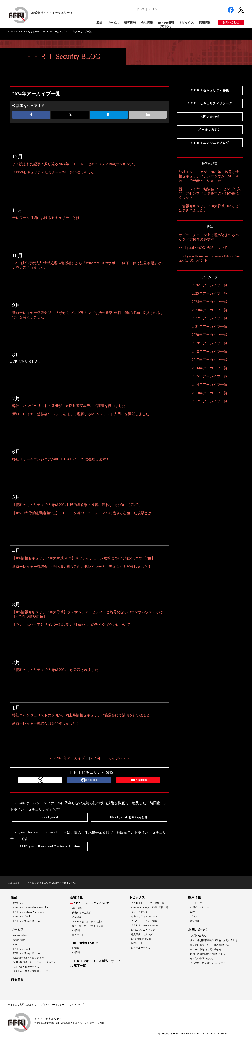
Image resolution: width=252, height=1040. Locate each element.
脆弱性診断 (19, 939)
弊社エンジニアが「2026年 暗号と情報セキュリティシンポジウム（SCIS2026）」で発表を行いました (209, 176)
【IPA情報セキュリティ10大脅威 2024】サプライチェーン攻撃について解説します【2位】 (83, 558)
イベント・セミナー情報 (144, 921)
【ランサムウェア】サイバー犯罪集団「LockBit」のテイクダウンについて (71, 625)
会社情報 (147, 22)
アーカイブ (58, 31)
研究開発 (130, 22)
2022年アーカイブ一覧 (209, 318)
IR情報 (75, 948)
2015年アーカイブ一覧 (209, 376)
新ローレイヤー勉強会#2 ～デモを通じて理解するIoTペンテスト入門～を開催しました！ (82, 414)
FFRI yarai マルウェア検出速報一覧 (149, 907)
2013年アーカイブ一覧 (209, 393)
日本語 (140, 9)
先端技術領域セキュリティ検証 (29, 957)
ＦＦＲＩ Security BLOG (63, 56)
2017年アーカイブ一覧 (209, 360)
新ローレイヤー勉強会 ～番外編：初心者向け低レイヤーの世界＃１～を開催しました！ (81, 566)
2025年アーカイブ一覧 (209, 293)
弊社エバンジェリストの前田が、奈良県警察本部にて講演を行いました (69, 406)
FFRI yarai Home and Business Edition (31, 907)
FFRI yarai (18, 903)
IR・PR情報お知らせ (166, 24)
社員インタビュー (199, 907)
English (153, 9)
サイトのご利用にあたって (22, 1004)
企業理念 (77, 917)
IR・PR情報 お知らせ (85, 942)
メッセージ (196, 903)
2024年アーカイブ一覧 (209, 302)
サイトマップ (76, 1004)
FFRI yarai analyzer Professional (28, 912)
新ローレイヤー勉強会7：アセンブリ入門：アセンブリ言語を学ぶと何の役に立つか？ (210, 193)
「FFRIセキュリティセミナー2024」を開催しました (53, 172)
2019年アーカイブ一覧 (209, 343)
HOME (11, 31)
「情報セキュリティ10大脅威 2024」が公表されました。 (57, 670)
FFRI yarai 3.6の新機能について (203, 248)
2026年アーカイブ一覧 (209, 285)
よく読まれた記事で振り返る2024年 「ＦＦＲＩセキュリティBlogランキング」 (74, 164)
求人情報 (195, 921)
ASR (15, 944)
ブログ (193, 916)
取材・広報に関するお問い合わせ (208, 954)
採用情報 (205, 22)
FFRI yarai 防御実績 (141, 939)
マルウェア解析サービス (26, 966)
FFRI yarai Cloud (21, 916)
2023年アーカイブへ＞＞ (110, 758)
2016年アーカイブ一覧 (209, 368)
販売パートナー (80, 935)
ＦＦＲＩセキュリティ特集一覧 (147, 903)
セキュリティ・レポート (144, 916)
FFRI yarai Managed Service (26, 921)
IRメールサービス (140, 947)
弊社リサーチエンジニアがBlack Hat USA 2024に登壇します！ (61, 459)
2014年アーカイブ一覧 (209, 385)
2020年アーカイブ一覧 (209, 335)
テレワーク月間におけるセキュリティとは (46, 218)
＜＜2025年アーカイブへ (68, 758)
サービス (113, 22)
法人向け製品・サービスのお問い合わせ (211, 945)
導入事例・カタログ (141, 934)
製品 (99, 22)
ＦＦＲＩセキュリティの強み (87, 921)
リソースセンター (140, 912)
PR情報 (76, 930)
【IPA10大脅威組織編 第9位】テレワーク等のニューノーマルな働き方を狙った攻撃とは (81, 513)
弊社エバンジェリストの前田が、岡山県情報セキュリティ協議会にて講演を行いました (81, 715)
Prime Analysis (20, 935)
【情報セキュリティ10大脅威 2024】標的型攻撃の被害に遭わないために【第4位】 (77, 505)
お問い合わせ (231, 22)
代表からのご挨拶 (81, 912)
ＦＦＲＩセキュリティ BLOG (33, 31)
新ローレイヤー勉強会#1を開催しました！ (46, 723)
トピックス (186, 22)
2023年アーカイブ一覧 (209, 310)
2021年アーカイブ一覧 (209, 327)
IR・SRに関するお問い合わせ (205, 949)
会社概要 (77, 908)
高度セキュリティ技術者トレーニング (33, 971)
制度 (192, 912)
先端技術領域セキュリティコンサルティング (36, 962)
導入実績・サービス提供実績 (87, 926)
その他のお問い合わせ (202, 958)
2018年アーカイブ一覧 (209, 351)
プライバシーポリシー (53, 1004)
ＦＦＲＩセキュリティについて (91, 903)
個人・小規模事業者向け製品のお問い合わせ (213, 940)
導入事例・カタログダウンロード (208, 963)
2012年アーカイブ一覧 (209, 401)
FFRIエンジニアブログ (143, 929)
